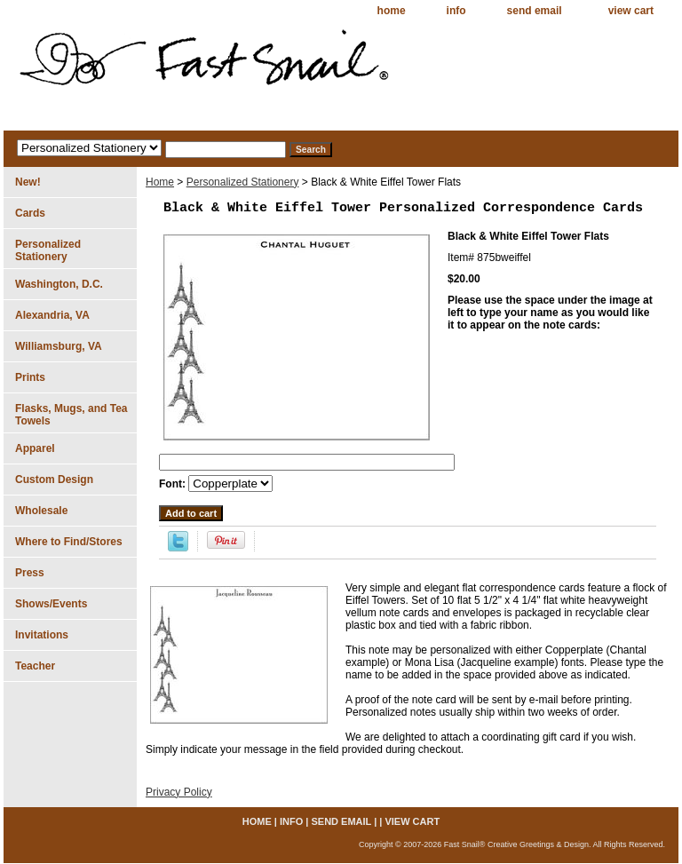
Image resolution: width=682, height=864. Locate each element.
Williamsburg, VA (58, 346)
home (391, 10)
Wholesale (41, 510)
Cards (30, 213)
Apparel (35, 448)
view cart (631, 10)
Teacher (35, 666)
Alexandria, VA (52, 315)
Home (160, 182)
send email (534, 10)
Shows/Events (51, 604)
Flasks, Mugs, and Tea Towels (71, 414)
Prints (30, 377)
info (456, 10)
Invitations (41, 635)
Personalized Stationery (242, 182)
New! (28, 182)
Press (29, 573)
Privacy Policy (179, 792)
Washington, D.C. (59, 284)
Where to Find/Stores (69, 541)
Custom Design (54, 479)
